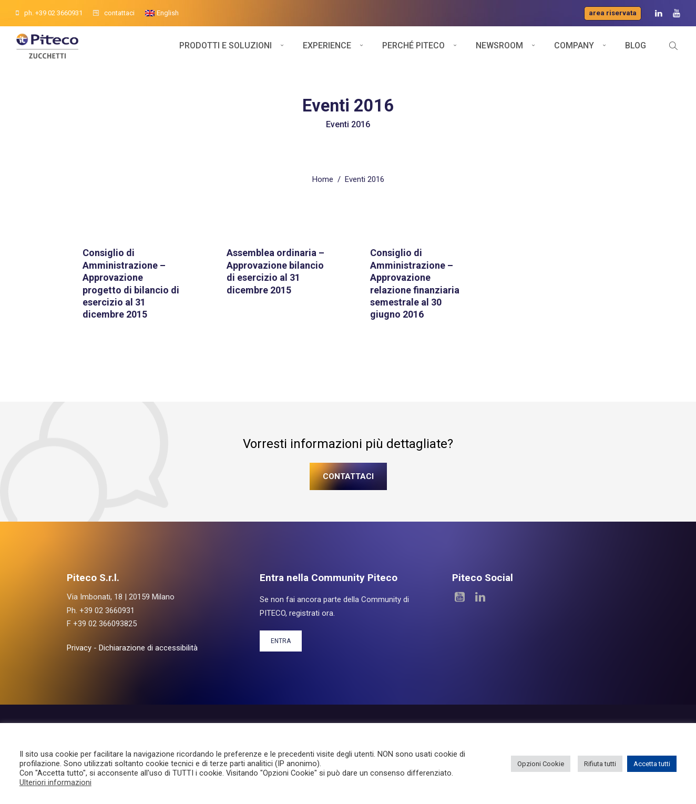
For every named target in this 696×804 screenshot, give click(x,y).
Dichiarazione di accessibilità (148, 646)
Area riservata (613, 13)
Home (322, 177)
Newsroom (499, 51)
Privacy (79, 646)
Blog (635, 51)
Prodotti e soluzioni (225, 51)
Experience (327, 51)
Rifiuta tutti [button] (600, 764)
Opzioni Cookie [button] (540, 764)
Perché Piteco (413, 51)
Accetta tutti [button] (651, 764)
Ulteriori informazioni (55, 782)
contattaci (114, 13)
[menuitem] (162, 13)
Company (574, 51)
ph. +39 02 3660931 (49, 13)
